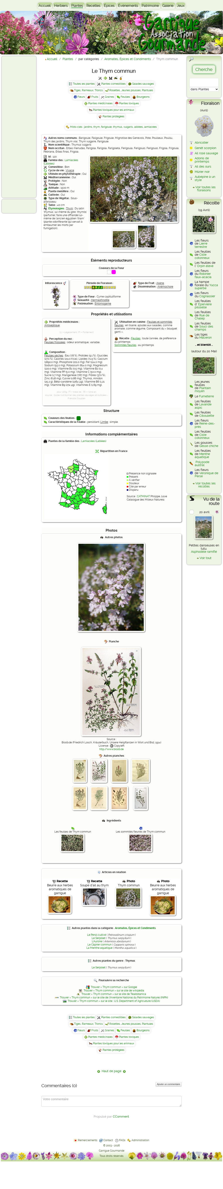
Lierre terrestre (201, 245)
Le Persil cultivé (96, 934)
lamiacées (150, 126)
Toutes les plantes (84, 83)
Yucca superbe (206, 286)
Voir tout (205, 558)
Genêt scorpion (205, 148)
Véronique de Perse (206, 474)
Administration (140, 1140)
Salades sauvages (143, 83)
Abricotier (201, 142)
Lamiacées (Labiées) (93, 441)
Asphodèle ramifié (204, 551)
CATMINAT (143, 496)
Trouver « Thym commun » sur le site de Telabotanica (113, 994)
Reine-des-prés (205, 425)
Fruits (94, 96)
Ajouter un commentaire (168, 1084)
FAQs (122, 1140)
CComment (121, 1116)
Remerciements (87, 1140)
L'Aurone (97, 941)
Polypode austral (202, 463)
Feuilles (125, 96)
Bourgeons (143, 96)
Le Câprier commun (100, 944)
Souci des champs (204, 328)
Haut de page (111, 1071)
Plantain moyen (203, 389)
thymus (117, 126)
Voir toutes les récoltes (205, 485)
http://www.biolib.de (111, 749)
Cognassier (207, 296)
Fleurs (81, 96)
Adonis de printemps (202, 159)
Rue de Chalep (202, 317)
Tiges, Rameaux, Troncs (88, 90)
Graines (109, 96)
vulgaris (128, 126)
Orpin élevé (205, 266)
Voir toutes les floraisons (205, 188)
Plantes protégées (113, 116)
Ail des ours (203, 166)
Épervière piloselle (203, 305)
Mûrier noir (202, 171)
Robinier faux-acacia (203, 275)
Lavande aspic (203, 406)
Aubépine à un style (205, 178)
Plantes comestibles (113, 83)
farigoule (106, 126)
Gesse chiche (208, 446)
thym (96, 126)
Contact (108, 1140)
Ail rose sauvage (206, 153)
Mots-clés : (77, 126)
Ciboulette (206, 415)
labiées (138, 126)
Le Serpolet (98, 938)
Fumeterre (206, 396)
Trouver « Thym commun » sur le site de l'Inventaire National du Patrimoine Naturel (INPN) (114, 997)
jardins (88, 126)
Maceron (205, 337)
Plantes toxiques (129, 103)
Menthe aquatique (202, 455)
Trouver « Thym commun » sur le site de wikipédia (114, 990)
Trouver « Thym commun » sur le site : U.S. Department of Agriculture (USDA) (114, 1001)
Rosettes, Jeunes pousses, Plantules (131, 90)
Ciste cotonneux (202, 256)
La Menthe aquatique (99, 947)
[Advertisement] (20, 126)
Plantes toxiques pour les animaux (113, 109)
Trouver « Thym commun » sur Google (114, 987)
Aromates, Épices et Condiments (135, 928)
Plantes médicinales (100, 103)
